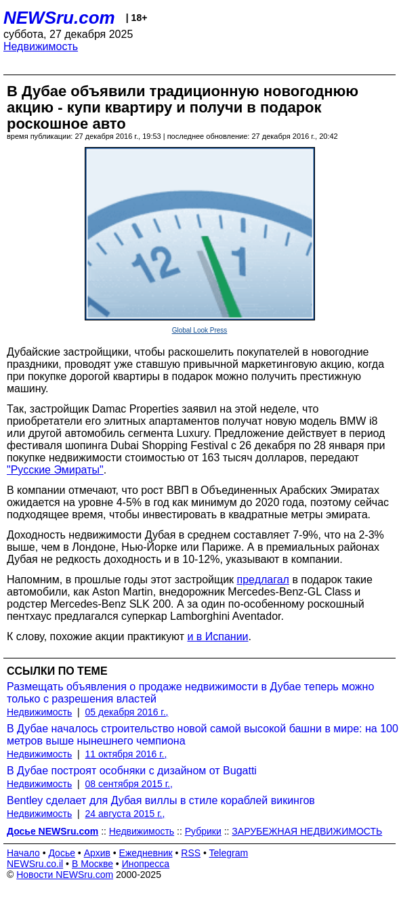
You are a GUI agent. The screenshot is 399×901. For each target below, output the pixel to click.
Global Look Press (200, 330)
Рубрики (203, 831)
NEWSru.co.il (35, 863)
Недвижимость (40, 46)
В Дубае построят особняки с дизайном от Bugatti (132, 770)
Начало (23, 852)
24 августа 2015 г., (125, 813)
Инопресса (146, 863)
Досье (61, 852)
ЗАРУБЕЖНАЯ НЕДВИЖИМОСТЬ (307, 831)
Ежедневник (146, 852)
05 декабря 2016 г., (127, 712)
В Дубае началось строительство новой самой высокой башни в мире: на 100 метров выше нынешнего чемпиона (202, 735)
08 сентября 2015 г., (129, 783)
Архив (97, 852)
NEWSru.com (59, 17)
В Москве (92, 863)
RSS (191, 852)
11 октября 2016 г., (126, 754)
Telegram (229, 852)
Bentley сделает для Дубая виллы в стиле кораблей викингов (161, 800)
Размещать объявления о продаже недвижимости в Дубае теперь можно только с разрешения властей (190, 693)
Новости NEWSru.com (64, 874)
